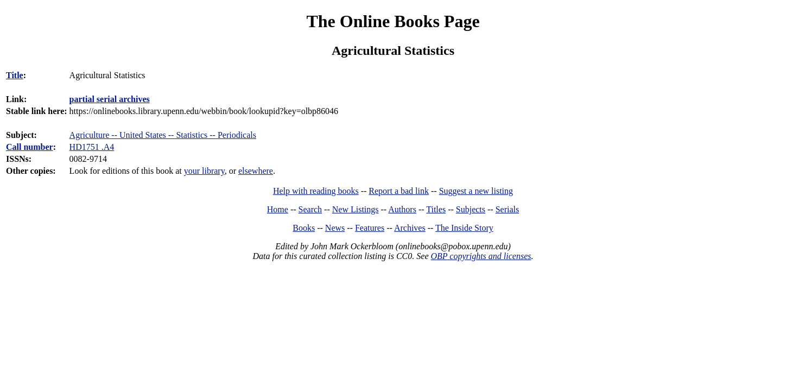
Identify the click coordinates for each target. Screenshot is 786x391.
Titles (436, 209)
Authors (402, 209)
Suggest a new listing (476, 190)
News (335, 227)
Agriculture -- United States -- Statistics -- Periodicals (162, 135)
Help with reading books (316, 190)
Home (277, 209)
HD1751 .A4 (92, 147)
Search (310, 209)
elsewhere (255, 170)
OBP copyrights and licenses (480, 256)
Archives (410, 227)
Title (14, 75)
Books (304, 227)
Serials (507, 209)
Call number (29, 147)
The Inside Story (464, 227)
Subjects (470, 209)
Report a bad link (399, 190)
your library (204, 170)
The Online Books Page (392, 21)
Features (369, 227)
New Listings (355, 209)
